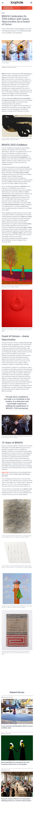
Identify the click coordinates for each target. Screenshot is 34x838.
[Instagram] (31, 3)
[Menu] (2, 2)
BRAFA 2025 (5, 472)
